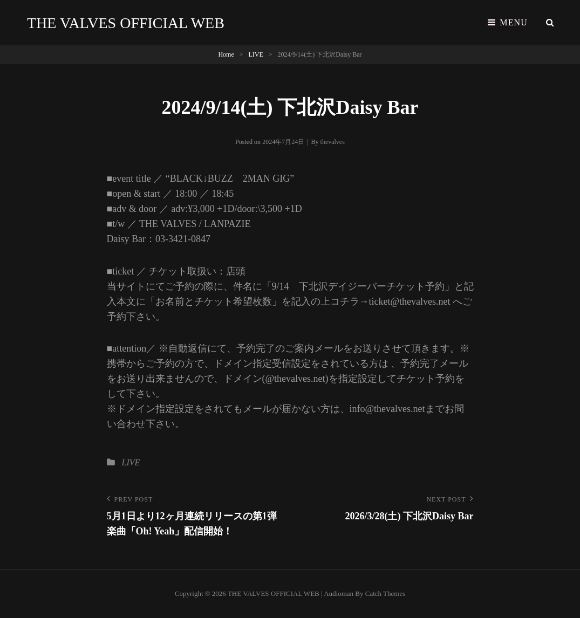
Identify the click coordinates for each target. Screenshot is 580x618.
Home (226, 54)
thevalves (332, 142)
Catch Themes (385, 593)
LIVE (256, 54)
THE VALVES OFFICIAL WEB (125, 23)
